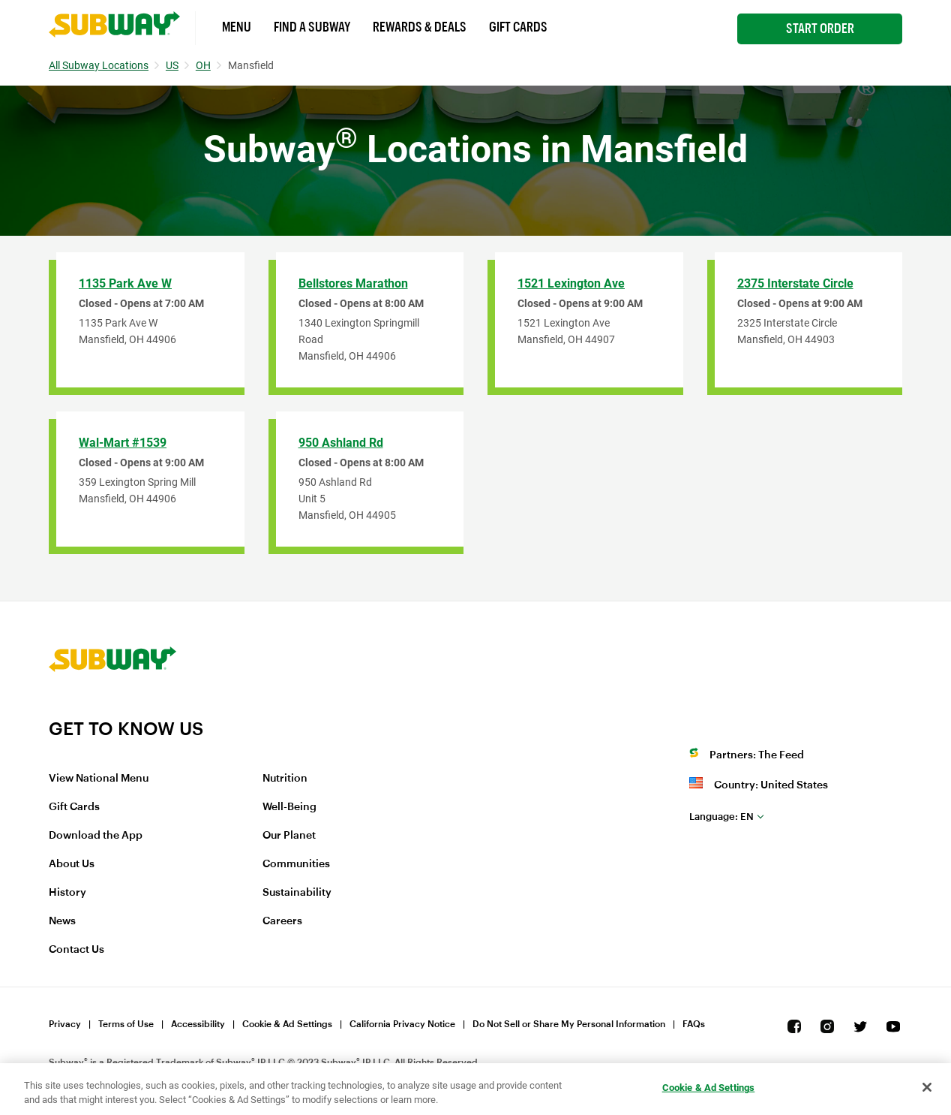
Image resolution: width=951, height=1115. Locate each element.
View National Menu (98, 778)
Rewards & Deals (419, 27)
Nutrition (285, 778)
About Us (71, 864)
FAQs (693, 1024)
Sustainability (297, 892)
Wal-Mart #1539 (122, 442)
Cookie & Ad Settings (287, 1024)
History (67, 892)
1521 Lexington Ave (571, 283)
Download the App (95, 835)
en (721, 816)
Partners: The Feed (757, 755)
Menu (236, 27)
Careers (282, 921)
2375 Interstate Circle (795, 283)
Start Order (820, 28)
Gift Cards (518, 27)
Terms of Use (126, 1024)
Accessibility (198, 1024)
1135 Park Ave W (125, 283)
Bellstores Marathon (353, 283)
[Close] (927, 1087)
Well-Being (289, 807)
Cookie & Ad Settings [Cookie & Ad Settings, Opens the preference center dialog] (708, 1087)
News (62, 921)
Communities (296, 864)
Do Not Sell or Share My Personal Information (568, 1024)
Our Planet (289, 835)
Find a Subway (312, 27)
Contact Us (76, 950)
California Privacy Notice (402, 1024)
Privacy (65, 1024)
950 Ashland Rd (340, 442)
